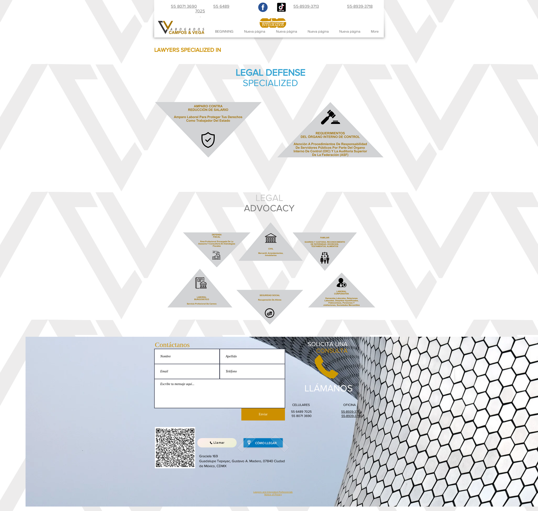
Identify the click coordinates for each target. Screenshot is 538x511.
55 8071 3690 (184, 6)
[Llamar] (217, 442)
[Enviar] (263, 414)
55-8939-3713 (306, 6)
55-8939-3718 (360, 6)
